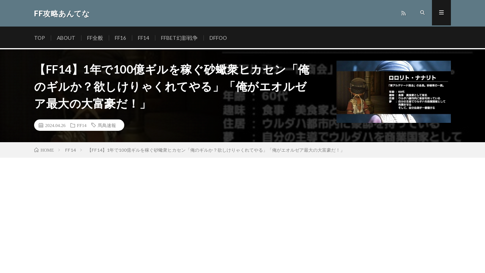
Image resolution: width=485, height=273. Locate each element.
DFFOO (220, 38)
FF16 (121, 38)
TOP (39, 38)
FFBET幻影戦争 (180, 38)
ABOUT (67, 38)
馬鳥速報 (107, 125)
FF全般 (96, 38)
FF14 (144, 38)
